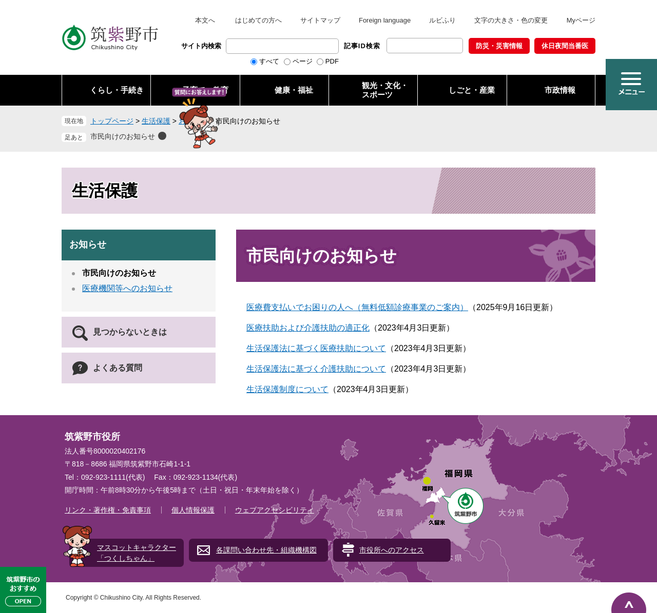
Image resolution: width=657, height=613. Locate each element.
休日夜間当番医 (565, 46)
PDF (332, 61)
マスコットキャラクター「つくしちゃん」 (136, 552)
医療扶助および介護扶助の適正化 (308, 327)
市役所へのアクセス (391, 550)
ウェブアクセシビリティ (274, 510)
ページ (303, 61)
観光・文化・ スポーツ (385, 90)
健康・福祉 (294, 90)
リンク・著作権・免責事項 (108, 510)
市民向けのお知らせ (122, 136)
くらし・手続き (117, 90)
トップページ (111, 121)
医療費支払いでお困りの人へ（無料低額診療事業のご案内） (357, 307)
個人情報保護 (193, 510)
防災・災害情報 (499, 46)
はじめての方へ (258, 20)
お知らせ (193, 121)
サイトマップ (320, 20)
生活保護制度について (287, 389)
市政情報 (560, 90)
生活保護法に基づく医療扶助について (316, 348)
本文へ (205, 20)
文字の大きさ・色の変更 (511, 20)
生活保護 (156, 121)
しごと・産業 (472, 90)
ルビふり (442, 20)
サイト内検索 (201, 46)
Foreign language (385, 20)
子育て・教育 (205, 90)
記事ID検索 (362, 46)
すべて (269, 61)
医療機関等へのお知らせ (127, 288)
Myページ (581, 20)
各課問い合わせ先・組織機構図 (266, 550)
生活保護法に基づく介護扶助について (316, 368)
